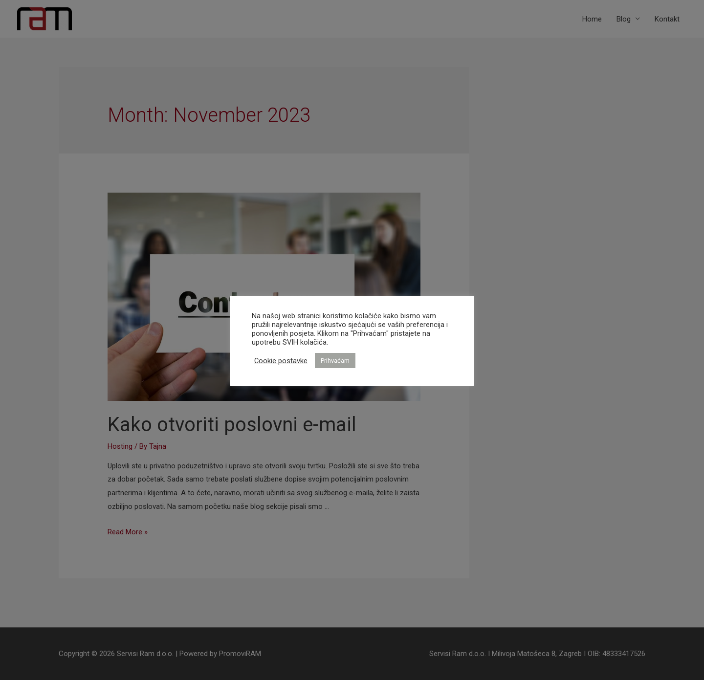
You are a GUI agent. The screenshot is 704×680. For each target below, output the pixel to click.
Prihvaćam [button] (335, 360)
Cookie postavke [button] (281, 360)
